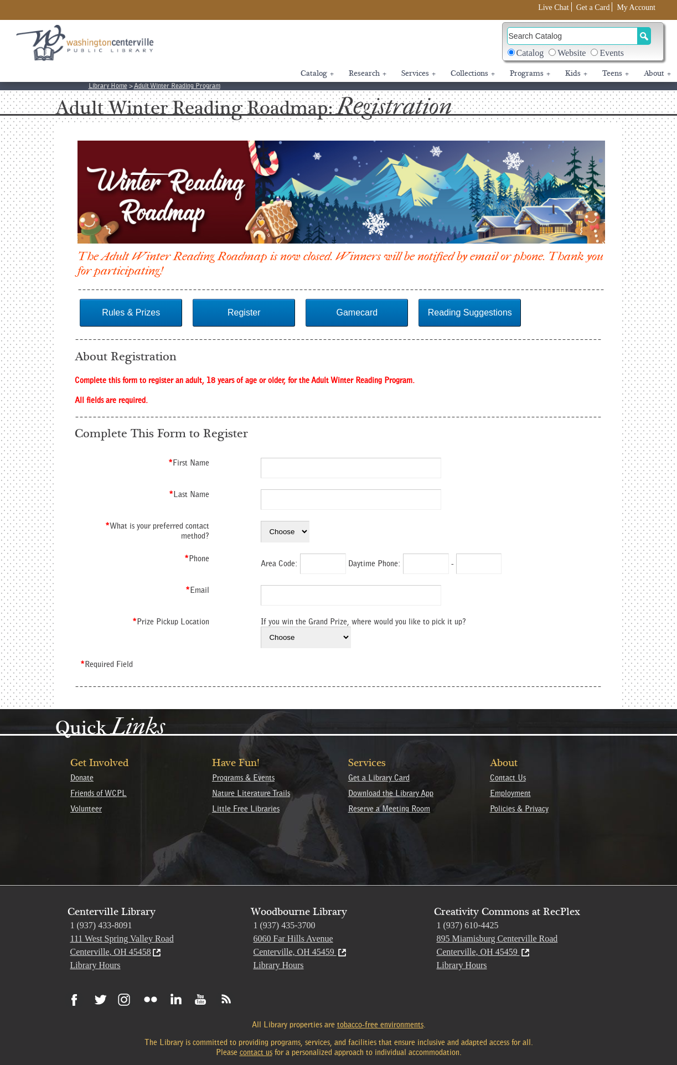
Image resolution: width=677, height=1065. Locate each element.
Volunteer (86, 809)
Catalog (530, 53)
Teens (615, 74)
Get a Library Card (379, 778)
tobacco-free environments (380, 1025)
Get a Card (593, 7)
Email (197, 590)
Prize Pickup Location (170, 622)
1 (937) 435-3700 (285, 925)
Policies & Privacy (519, 809)
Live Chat (553, 7)
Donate (82, 778)
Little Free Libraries (246, 809)
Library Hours (95, 965)
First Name (188, 463)
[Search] (572, 36)
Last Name (189, 494)
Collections (473, 74)
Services (418, 74)
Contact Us (508, 778)
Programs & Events (243, 778)
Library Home (108, 85)
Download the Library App (390, 793)
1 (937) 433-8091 (101, 925)
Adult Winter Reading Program (177, 85)
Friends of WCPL (98, 793)
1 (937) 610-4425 (468, 925)
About (657, 74)
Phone (196, 558)
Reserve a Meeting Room (389, 809)
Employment (510, 793)
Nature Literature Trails (251, 793)
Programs (530, 74)
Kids (576, 74)
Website (571, 53)
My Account (636, 7)
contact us (256, 1052)
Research (367, 74)
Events (612, 53)
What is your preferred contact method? (157, 531)
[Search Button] (644, 36)
